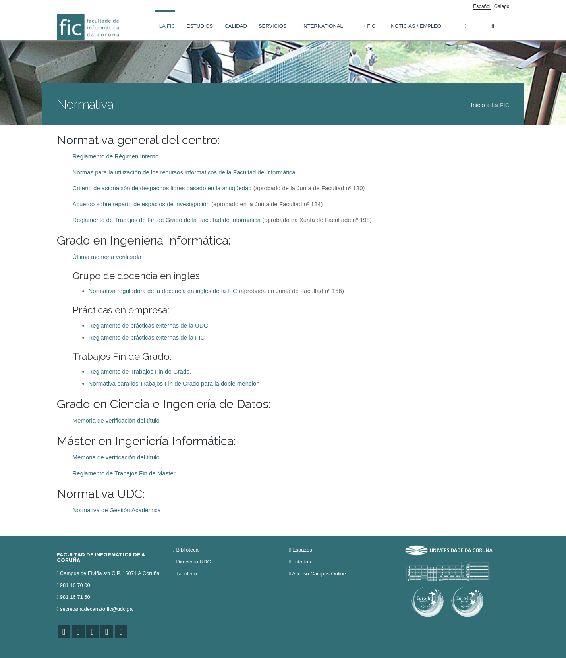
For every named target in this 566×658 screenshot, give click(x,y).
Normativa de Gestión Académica (117, 510)
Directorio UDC (193, 562)
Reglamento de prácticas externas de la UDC (148, 325)
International (322, 26)
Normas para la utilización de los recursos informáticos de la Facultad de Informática (184, 172)
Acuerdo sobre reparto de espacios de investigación (141, 204)
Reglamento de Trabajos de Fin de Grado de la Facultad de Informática (167, 219)
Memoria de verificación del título (116, 420)
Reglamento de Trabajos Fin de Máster (124, 473)
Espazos (302, 550)
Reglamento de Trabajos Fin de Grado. (140, 371)
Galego (502, 6)
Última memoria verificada (107, 256)
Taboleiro (186, 574)
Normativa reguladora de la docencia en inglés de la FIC (163, 291)
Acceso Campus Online (319, 574)
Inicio (478, 105)
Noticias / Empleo (416, 26)
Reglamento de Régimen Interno (116, 156)
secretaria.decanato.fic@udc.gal (97, 609)
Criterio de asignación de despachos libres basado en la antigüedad (162, 188)
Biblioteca (187, 550)
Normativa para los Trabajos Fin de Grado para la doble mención (174, 383)
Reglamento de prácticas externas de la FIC (147, 337)
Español (481, 6)
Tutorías (301, 562)
